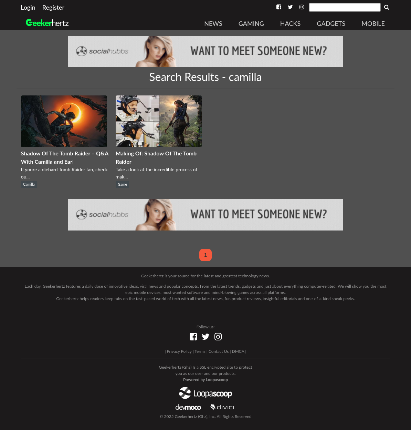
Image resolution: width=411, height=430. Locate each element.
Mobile (373, 23)
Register (53, 7)
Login (28, 7)
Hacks (290, 23)
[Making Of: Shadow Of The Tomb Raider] (159, 145)
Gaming (251, 23)
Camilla (29, 184)
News (213, 23)
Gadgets (331, 23)
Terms (199, 351)
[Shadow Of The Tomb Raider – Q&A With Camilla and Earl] (64, 145)
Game (122, 184)
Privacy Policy (179, 351)
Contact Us (219, 351)
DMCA (238, 351)
